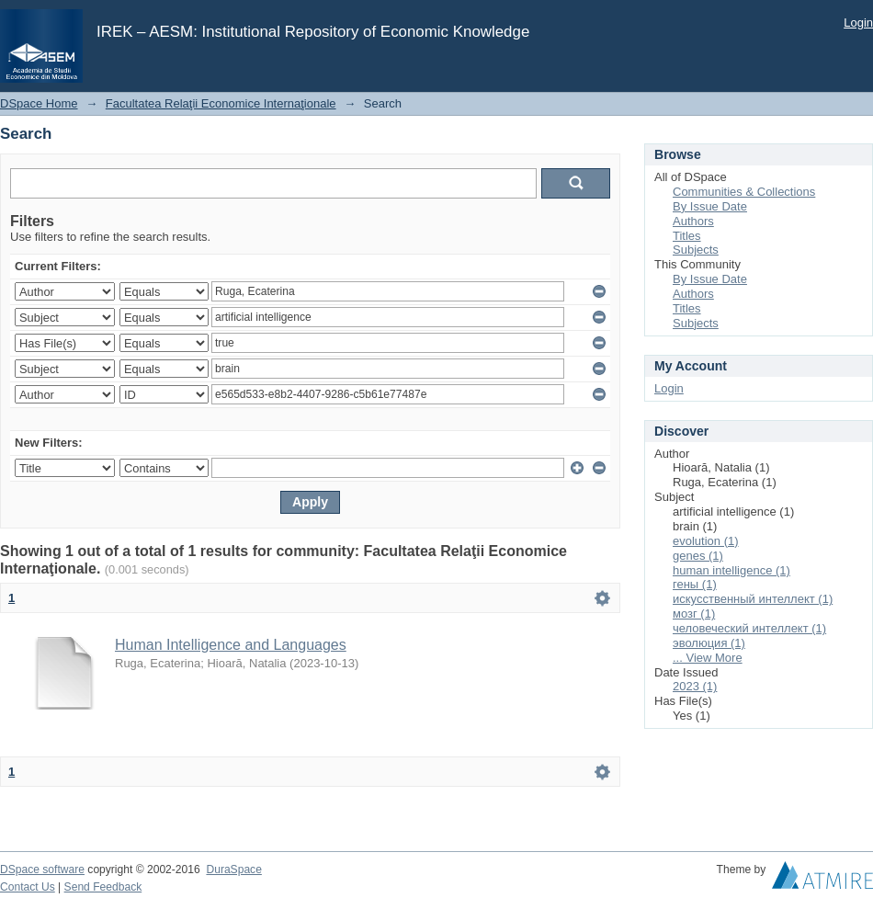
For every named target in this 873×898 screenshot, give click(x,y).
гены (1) (695, 584)
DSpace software (42, 869)
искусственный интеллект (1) (753, 599)
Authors (693, 221)
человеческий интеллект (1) (749, 628)
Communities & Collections (744, 192)
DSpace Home (39, 103)
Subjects (696, 249)
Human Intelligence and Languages (230, 645)
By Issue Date (710, 206)
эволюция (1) (709, 643)
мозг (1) (694, 613)
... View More (708, 658)
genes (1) (698, 556)
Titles (687, 236)
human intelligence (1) (731, 570)
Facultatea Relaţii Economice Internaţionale (221, 103)
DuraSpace (233, 869)
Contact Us (27, 887)
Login (858, 22)
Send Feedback (103, 887)
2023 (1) (695, 686)
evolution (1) (706, 541)
